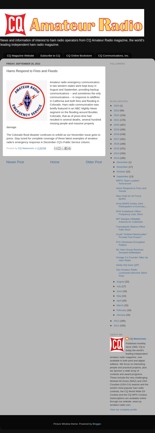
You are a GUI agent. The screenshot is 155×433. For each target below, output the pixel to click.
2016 (117, 143)
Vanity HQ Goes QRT (127, 265)
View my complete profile (123, 409)
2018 (117, 134)
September (123, 176)
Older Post (94, 162)
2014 (117, 153)
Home (54, 162)
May (119, 296)
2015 (117, 148)
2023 (117, 110)
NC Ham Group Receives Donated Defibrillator (129, 251)
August (121, 281)
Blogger (97, 424)
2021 (117, 120)
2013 (117, 158)
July (119, 286)
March (120, 305)
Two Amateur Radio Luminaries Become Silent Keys (131, 272)
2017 (117, 139)
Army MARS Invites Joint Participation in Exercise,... (131, 205)
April (119, 300)
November (123, 167)
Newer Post (15, 162)
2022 (117, 115)
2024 (117, 105)
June (120, 291)
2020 (117, 124)
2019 (117, 129)
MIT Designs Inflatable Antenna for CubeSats (129, 220)
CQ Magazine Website (20, 55)
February (122, 310)
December (123, 162)
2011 (117, 325)
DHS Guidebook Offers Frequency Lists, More (129, 213)
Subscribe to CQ (50, 55)
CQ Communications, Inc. (113, 55)
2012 (117, 321)
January (121, 315)
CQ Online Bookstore (79, 55)
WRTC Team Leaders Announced (127, 182)
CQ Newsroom (137, 338)
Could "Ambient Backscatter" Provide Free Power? (131, 236)
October (121, 171)
